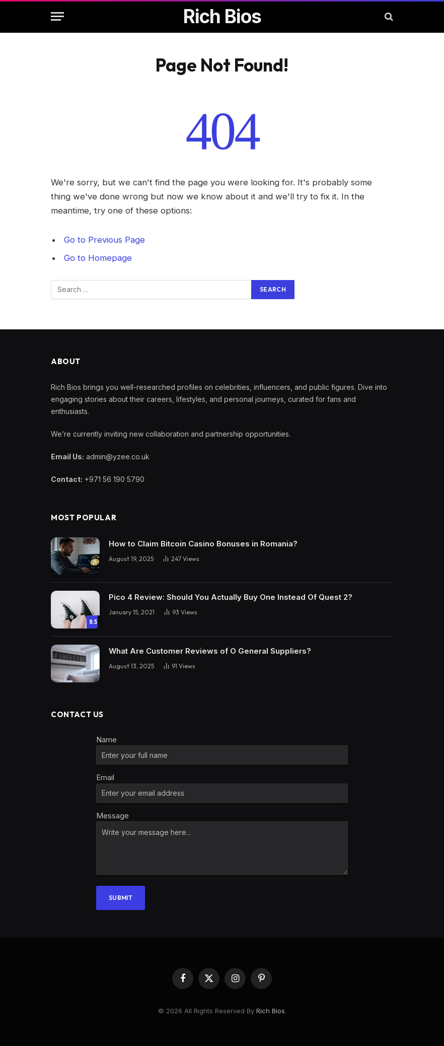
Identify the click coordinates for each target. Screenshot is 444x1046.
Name (106, 739)
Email (105, 777)
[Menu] (57, 16)
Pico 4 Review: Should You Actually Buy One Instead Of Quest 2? (230, 597)
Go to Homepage (98, 258)
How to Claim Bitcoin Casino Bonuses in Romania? (203, 543)
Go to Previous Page (104, 240)
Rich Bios (270, 1011)
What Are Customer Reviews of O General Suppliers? (210, 651)
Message (112, 815)
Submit (120, 897)
